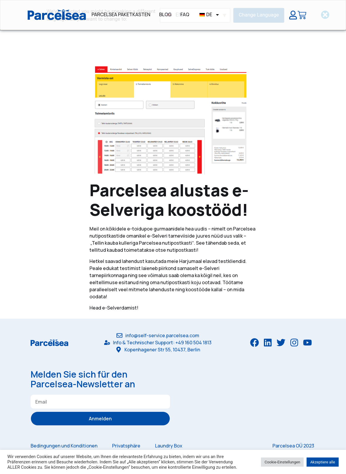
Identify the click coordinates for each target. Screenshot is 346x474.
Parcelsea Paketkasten (121, 14)
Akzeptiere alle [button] (322, 462)
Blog (165, 14)
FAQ (184, 14)
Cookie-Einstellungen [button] (282, 462)
